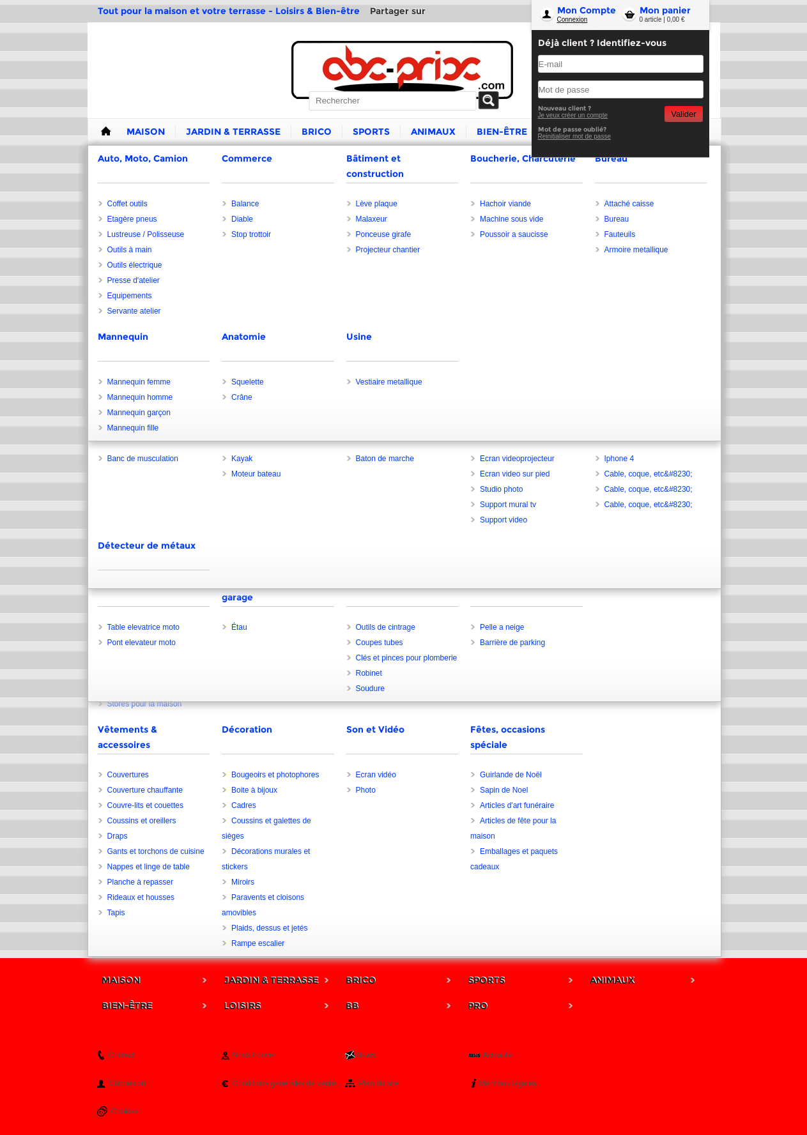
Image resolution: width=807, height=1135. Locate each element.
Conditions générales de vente (284, 1083)
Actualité (497, 1055)
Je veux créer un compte (573, 115)
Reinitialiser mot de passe (574, 136)
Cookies (125, 1111)
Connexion (572, 19)
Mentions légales (508, 1083)
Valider (683, 114)
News (366, 1055)
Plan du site (379, 1083)
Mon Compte (586, 10)
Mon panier (665, 10)
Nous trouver (255, 1055)
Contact (122, 1055)
